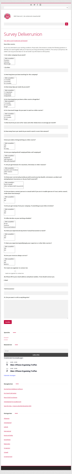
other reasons (11, 172)
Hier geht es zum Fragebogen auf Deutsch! (16, 41)
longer (9, 107)
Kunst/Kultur (7, 440)
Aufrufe (6, 427)
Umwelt (6, 452)
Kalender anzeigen (10, 375)
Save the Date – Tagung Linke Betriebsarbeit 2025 (17, 406)
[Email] (36, 351)
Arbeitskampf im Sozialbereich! (12, 402)
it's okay (9, 149)
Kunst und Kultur (8, 435)
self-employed (9, 159)
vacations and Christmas (11, 170)
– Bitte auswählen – (9, 58)
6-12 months (10, 83)
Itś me (10, 223)
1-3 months (10, 80)
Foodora (9, 60)
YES (9, 145)
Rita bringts (9, 64)
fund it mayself (13, 184)
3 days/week (9, 94)
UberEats (9, 62)
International (7, 431)
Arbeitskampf (7, 423)
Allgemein (6, 418)
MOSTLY (9, 264)
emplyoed (9, 157)
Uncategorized (8, 456)
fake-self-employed (9, 161)
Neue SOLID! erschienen (10, 397)
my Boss (10, 225)
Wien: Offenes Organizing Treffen (23, 365)
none (11, 173)
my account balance (10, 227)
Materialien (7, 444)
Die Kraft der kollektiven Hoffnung (13, 389)
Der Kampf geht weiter (10, 393)
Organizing (7, 448)
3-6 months (10, 81)
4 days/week (9, 96)
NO (9, 147)
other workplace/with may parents (13, 186)
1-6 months (9, 103)
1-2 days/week (9, 92)
